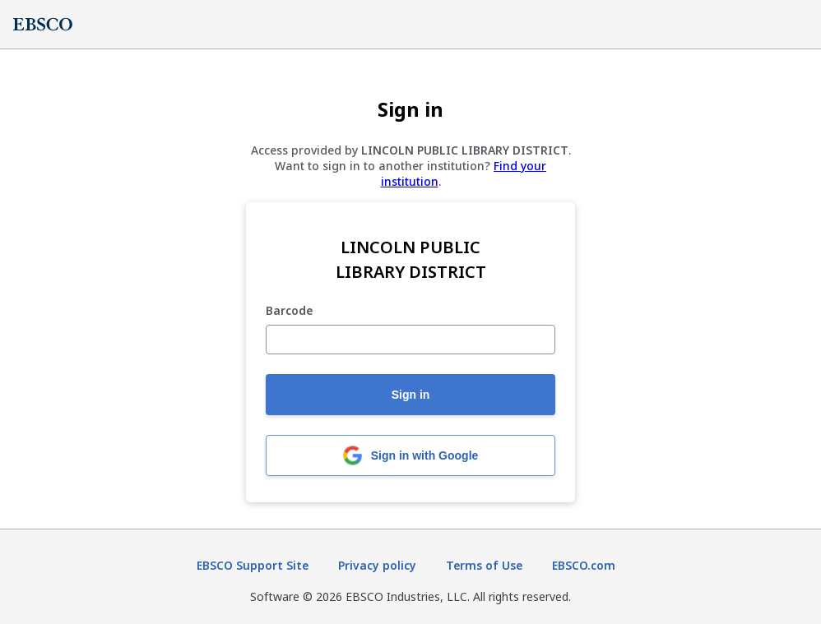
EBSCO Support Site (252, 565)
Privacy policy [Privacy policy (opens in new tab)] (377, 565)
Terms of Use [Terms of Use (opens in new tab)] (484, 565)
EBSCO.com (583, 565)
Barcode (289, 311)
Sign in (411, 394)
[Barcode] (410, 339)
